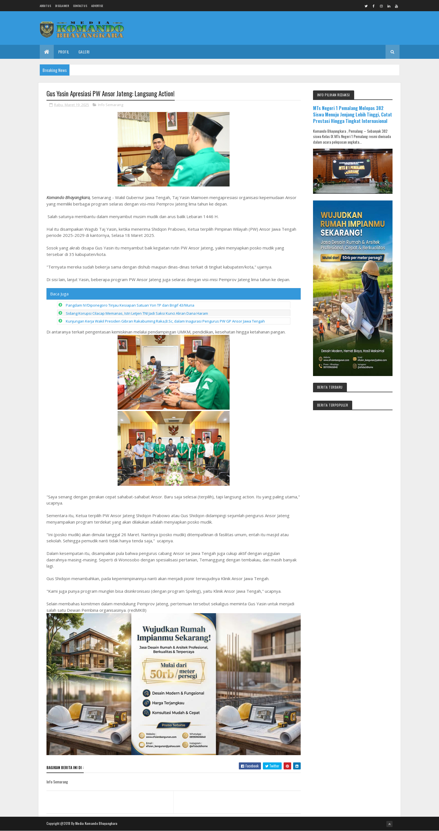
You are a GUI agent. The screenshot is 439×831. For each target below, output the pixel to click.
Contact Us (80, 6)
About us (45, 6)
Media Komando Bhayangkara (96, 823)
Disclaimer (62, 6)
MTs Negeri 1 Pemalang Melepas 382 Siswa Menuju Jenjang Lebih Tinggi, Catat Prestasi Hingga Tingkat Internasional (352, 114)
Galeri (84, 52)
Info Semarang (110, 104)
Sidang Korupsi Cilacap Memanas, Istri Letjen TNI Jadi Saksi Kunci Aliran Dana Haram (137, 313)
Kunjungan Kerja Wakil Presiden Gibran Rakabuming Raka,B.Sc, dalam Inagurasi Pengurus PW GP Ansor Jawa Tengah (165, 321)
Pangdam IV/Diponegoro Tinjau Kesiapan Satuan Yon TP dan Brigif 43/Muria (130, 305)
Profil (63, 52)
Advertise (97, 6)
